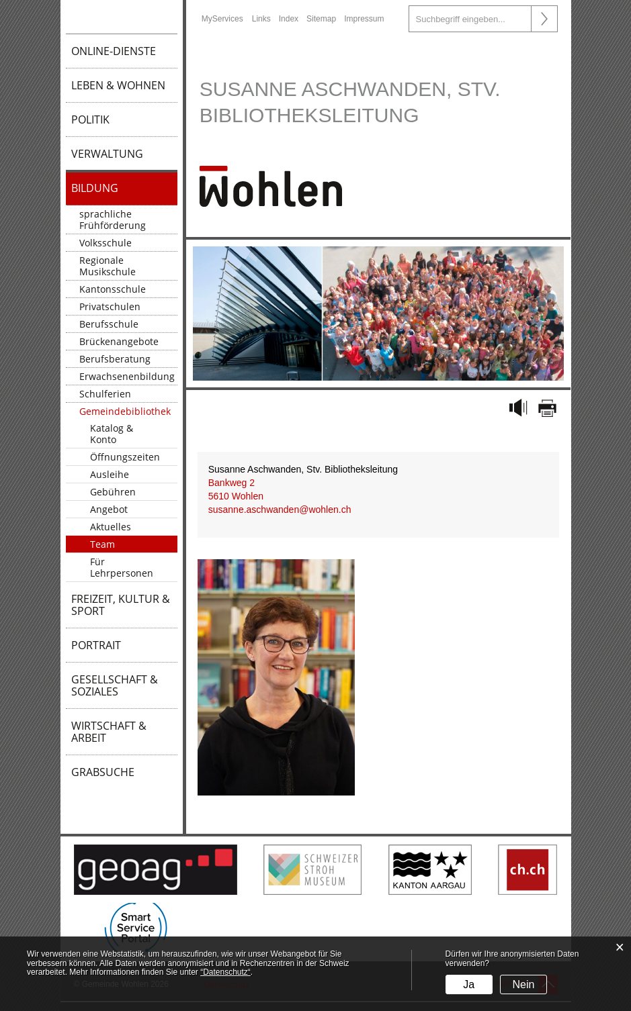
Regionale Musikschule (107, 266)
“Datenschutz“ (225, 972)
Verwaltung (107, 153)
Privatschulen (109, 306)
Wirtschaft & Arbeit (108, 731)
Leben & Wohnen (118, 85)
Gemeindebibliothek (125, 411)
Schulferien (105, 393)
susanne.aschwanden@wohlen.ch (279, 509)
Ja (468, 984)
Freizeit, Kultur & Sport (120, 604)
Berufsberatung (115, 358)
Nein (524, 984)
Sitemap (321, 18)
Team (102, 544)
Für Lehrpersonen (121, 567)
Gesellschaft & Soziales (114, 685)
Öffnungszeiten (125, 456)
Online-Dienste (113, 51)
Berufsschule (108, 324)
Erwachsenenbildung (127, 376)
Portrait (96, 645)
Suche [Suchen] (544, 18)
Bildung (94, 188)
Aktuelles (110, 526)
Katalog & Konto (111, 434)
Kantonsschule (112, 289)
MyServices (222, 18)
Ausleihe (109, 474)
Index (288, 18)
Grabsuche (102, 772)
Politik (90, 119)
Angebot (109, 509)
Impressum (364, 18)
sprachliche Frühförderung (112, 219)
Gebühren (113, 491)
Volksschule (105, 242)
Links (261, 18)
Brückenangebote (119, 341)
